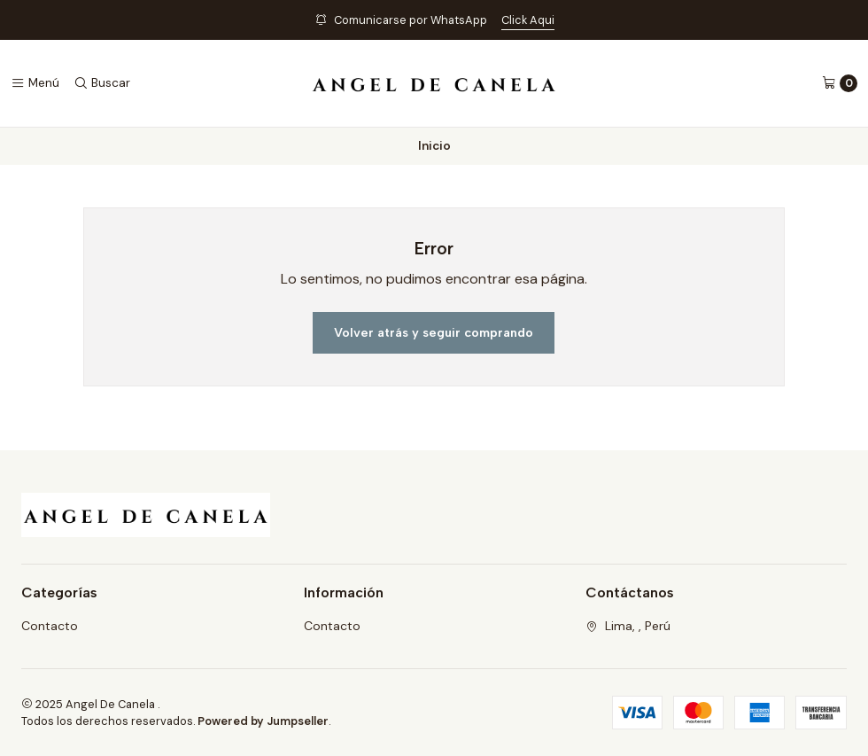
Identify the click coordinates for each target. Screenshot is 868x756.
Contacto (49, 626)
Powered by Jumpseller (263, 721)
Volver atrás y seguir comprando (433, 332)
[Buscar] (102, 83)
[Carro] (839, 83)
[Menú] (35, 83)
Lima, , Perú (627, 626)
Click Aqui (527, 19)
